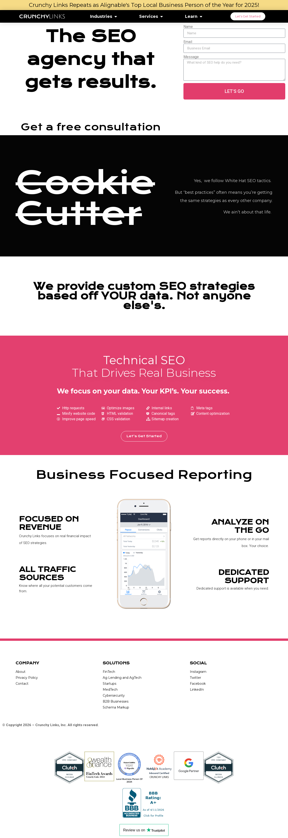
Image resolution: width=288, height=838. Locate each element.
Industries (103, 16)
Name (188, 27)
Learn (193, 16)
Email (187, 42)
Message (191, 57)
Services (151, 16)
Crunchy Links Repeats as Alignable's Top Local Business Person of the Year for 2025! (144, 5)
